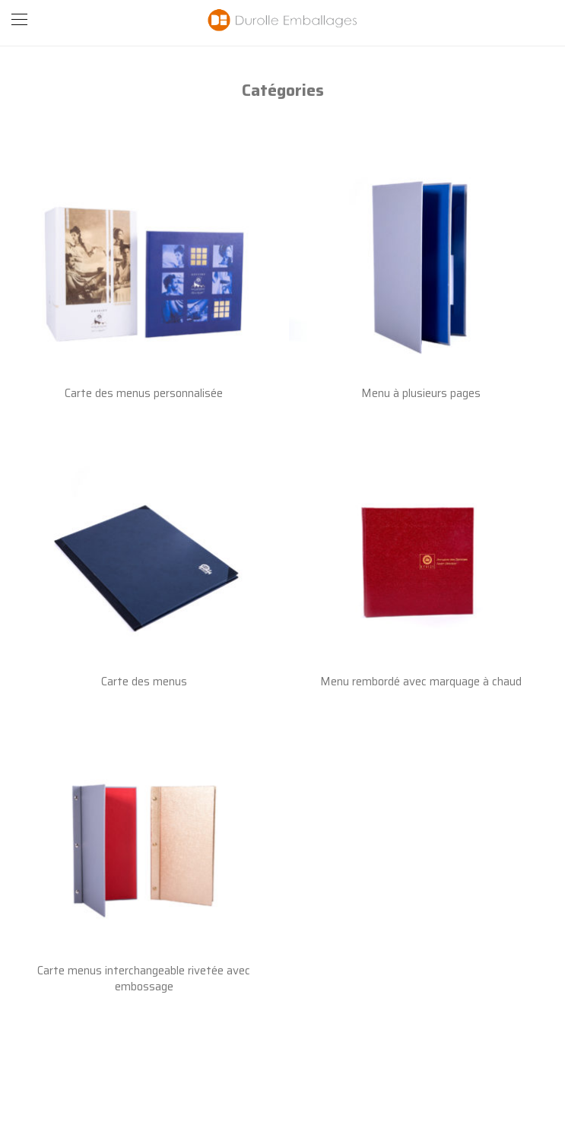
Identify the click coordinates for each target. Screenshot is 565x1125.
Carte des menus (144, 681)
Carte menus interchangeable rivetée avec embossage (143, 978)
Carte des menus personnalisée (144, 393)
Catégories (283, 90)
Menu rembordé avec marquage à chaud (421, 681)
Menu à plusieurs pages (421, 393)
